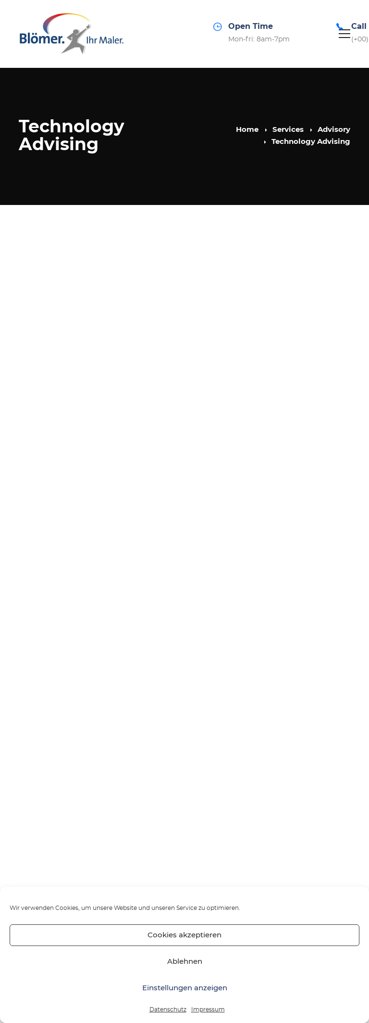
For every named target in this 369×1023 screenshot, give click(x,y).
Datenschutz (167, 1009)
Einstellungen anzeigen (184, 988)
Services (288, 129)
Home (247, 129)
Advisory (334, 129)
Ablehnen (184, 961)
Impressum (208, 1009)
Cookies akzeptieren (184, 935)
